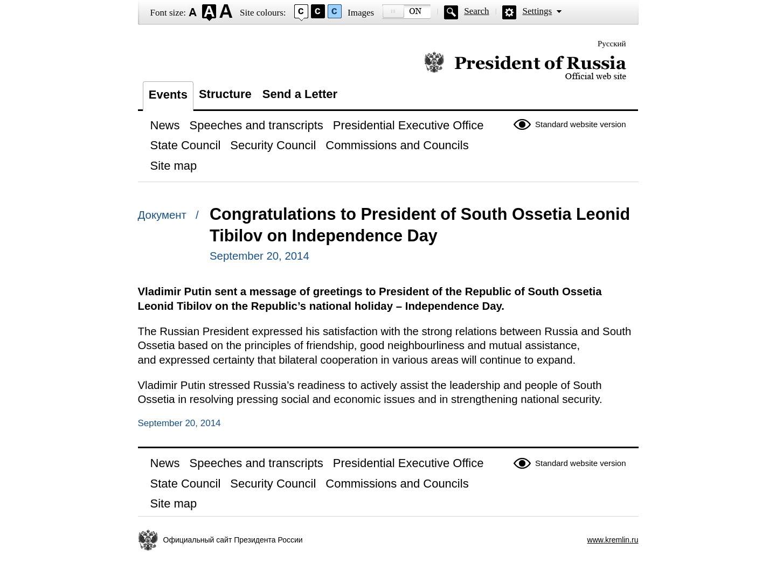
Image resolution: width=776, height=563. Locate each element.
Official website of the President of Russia (525, 66)
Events (168, 94)
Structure (225, 94)
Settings (537, 11)
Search (476, 11)
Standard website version (580, 124)
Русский (612, 43)
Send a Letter (299, 94)
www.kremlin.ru (613, 540)
